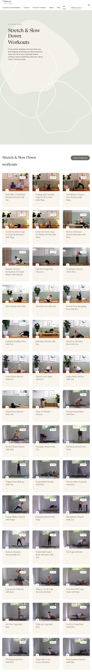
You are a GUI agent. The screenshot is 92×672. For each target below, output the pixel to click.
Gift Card (64, 7)
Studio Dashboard (80, 158)
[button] (12, 7)
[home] (7, 2)
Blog (58, 8)
